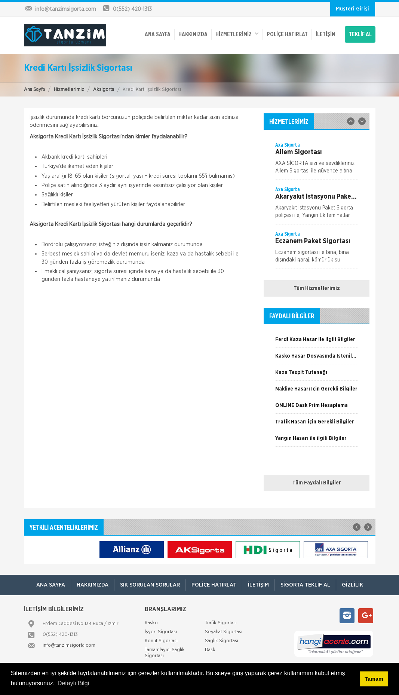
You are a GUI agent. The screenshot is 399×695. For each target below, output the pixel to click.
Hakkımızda (193, 34)
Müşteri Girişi (352, 9)
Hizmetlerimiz (69, 89)
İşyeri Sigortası (161, 632)
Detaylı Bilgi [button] (73, 683)
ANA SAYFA (158, 34)
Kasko (151, 623)
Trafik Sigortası (221, 623)
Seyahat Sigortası (223, 632)
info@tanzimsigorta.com (69, 645)
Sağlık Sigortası (221, 641)
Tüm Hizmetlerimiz (317, 288)
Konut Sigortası (161, 641)
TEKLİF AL (360, 34)
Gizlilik (352, 585)
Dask (210, 649)
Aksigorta (103, 89)
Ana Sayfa (34, 89)
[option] (316, 160)
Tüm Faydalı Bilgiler (316, 483)
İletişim (325, 34)
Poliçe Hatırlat (287, 34)
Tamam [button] (374, 679)
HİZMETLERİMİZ (237, 33)
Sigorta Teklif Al (305, 585)
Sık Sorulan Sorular (150, 585)
